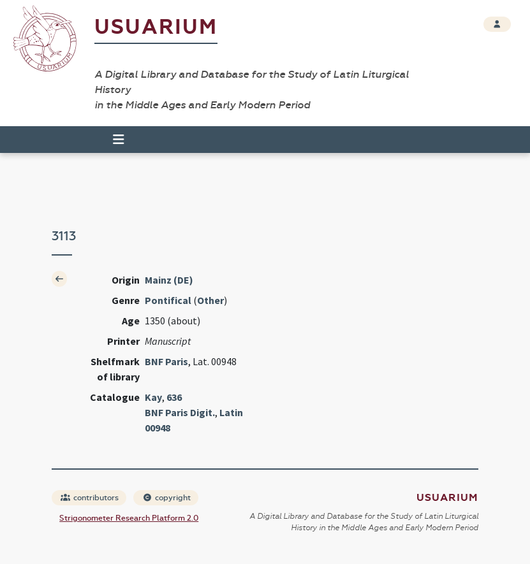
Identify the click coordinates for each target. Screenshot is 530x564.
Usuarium (155, 27)
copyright (166, 497)
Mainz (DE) (169, 279)
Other (210, 300)
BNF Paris (166, 361)
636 (174, 397)
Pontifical (168, 300)
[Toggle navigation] (112, 139)
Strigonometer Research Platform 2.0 (128, 518)
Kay (153, 397)
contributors (90, 497)
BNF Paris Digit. (180, 412)
